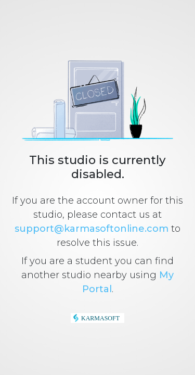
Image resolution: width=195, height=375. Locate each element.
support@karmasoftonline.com (91, 228)
